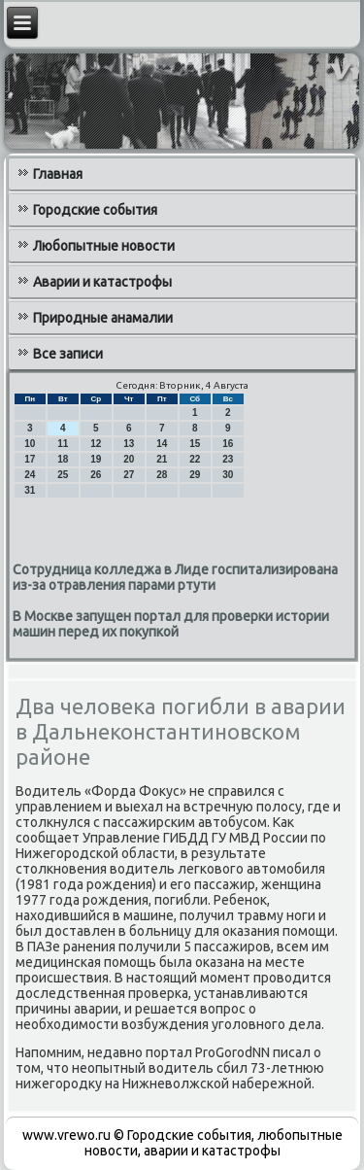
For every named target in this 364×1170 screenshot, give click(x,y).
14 (161, 443)
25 (62, 474)
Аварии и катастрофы (102, 282)
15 (194, 443)
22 (194, 459)
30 (227, 474)
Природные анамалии (103, 318)
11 (62, 443)
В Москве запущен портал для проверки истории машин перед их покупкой (171, 623)
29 (194, 474)
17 (29, 459)
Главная (58, 174)
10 (29, 443)
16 (227, 443)
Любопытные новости (104, 246)
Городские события (95, 210)
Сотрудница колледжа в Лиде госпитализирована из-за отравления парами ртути (175, 577)
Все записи (68, 353)
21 (161, 459)
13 (128, 443)
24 (29, 474)
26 (95, 474)
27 (128, 474)
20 (128, 459)
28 (161, 474)
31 (29, 490)
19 (95, 459)
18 (62, 459)
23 (227, 459)
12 (95, 443)
